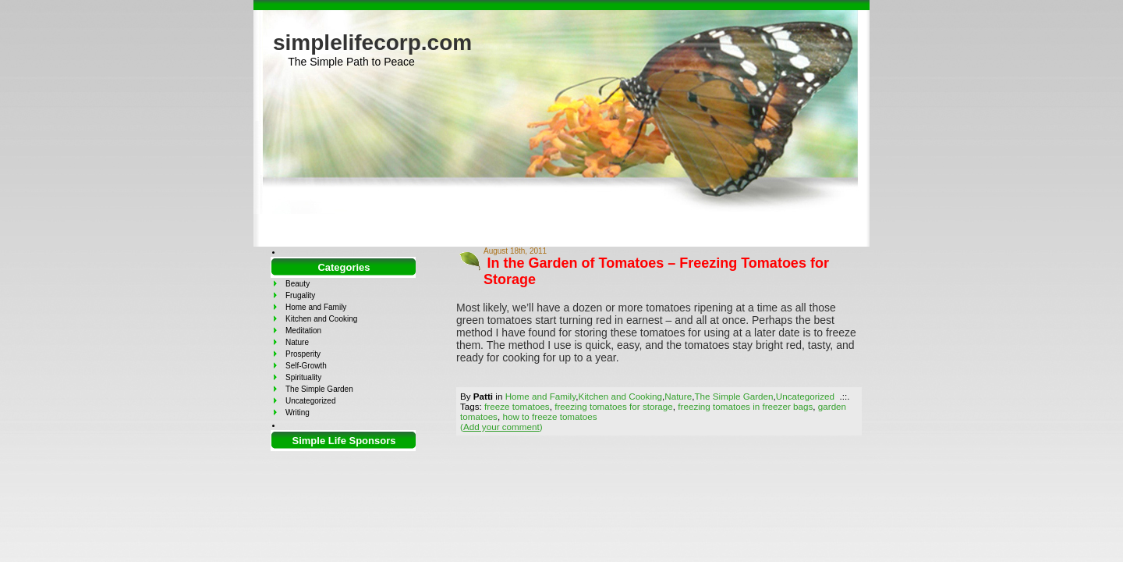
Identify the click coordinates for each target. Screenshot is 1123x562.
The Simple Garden (733, 396)
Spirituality (303, 377)
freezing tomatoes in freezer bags (745, 406)
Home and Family (540, 396)
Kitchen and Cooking (620, 396)
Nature (678, 396)
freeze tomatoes (517, 406)
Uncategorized (805, 396)
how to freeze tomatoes (549, 416)
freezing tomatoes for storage (613, 406)
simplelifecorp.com (372, 42)
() (501, 427)
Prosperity (303, 354)
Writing (297, 412)
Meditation (303, 330)
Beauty (297, 283)
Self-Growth (306, 365)
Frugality (300, 295)
